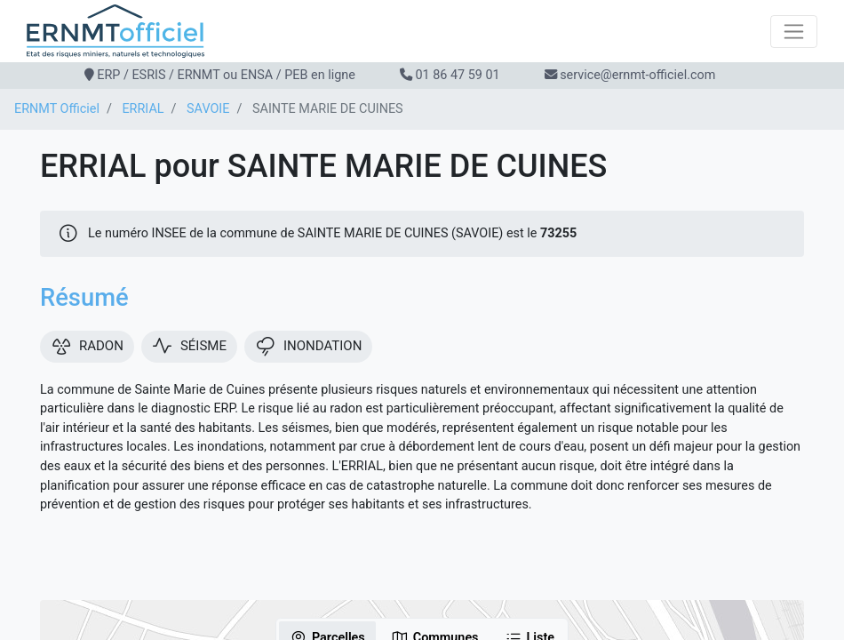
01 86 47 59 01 (457, 75)
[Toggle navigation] (793, 31)
